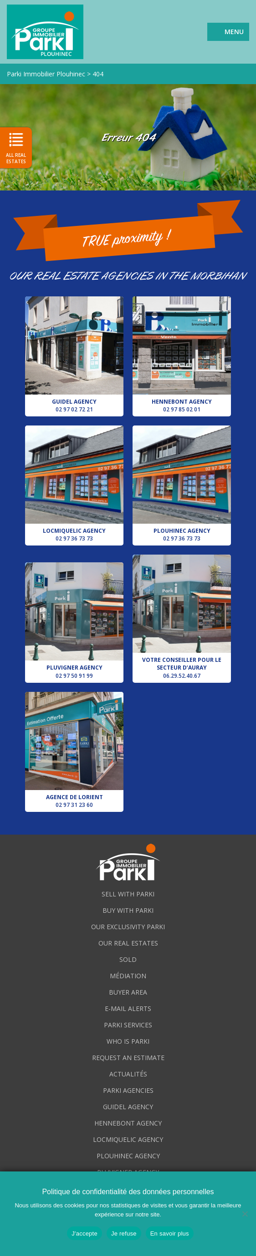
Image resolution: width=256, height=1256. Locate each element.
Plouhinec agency (182, 483)
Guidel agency (74, 354)
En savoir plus (169, 1233)
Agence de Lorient (74, 750)
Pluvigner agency (74, 620)
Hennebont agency (182, 354)
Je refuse (124, 1233)
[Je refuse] (244, 1213)
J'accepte (84, 1233)
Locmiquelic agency (74, 483)
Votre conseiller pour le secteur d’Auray (182, 617)
